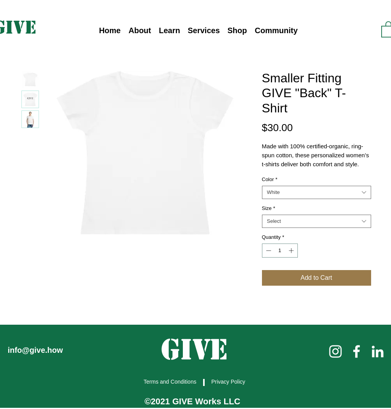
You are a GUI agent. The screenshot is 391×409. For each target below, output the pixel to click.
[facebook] (356, 351)
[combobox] (316, 192)
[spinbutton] (279, 250)
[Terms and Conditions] (171, 381)
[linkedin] (377, 351)
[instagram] (335, 351)
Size (268, 208)
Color (270, 179)
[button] (169, 31)
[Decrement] (267, 250)
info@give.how (35, 350)
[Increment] (292, 250)
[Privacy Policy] (229, 381)
